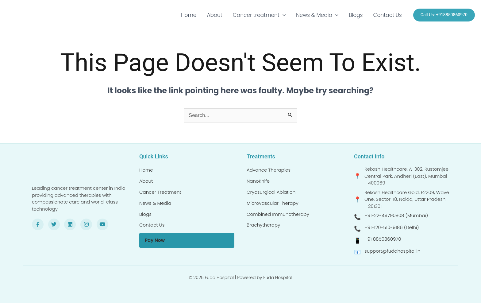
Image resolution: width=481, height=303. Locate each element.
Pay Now (155, 240)
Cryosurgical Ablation (271, 192)
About (214, 15)
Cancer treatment (259, 15)
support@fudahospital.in (392, 251)
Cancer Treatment (160, 192)
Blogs (356, 15)
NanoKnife (258, 181)
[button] (282, 15)
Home (188, 15)
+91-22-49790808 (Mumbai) (396, 215)
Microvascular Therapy (272, 203)
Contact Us (387, 15)
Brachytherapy (263, 225)
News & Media (317, 15)
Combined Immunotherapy (278, 214)
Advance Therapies (269, 170)
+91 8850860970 (382, 239)
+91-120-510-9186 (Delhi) (391, 227)
